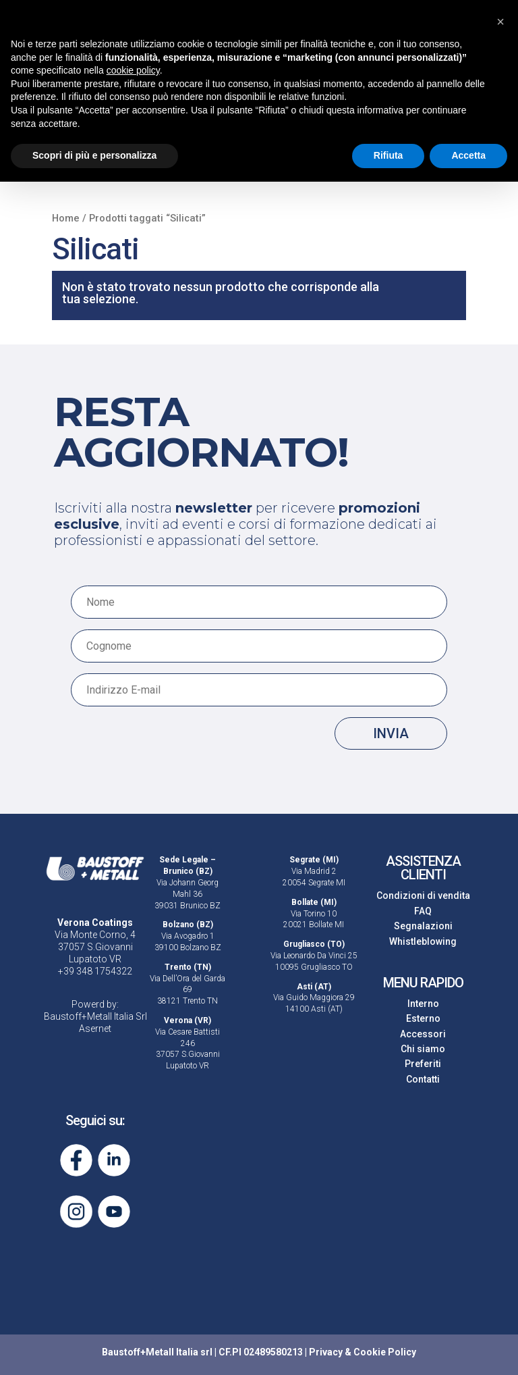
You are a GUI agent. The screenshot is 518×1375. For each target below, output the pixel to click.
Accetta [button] (468, 155)
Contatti (423, 1079)
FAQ (423, 911)
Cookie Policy (384, 1352)
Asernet (95, 1028)
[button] (500, 21)
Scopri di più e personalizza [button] (94, 155)
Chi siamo (423, 1048)
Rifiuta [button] (388, 155)
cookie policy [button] (133, 70)
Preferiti (423, 1063)
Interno (423, 1003)
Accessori (423, 1034)
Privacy (326, 1352)
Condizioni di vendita (423, 895)
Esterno (423, 1018)
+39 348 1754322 (95, 971)
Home (66, 218)
